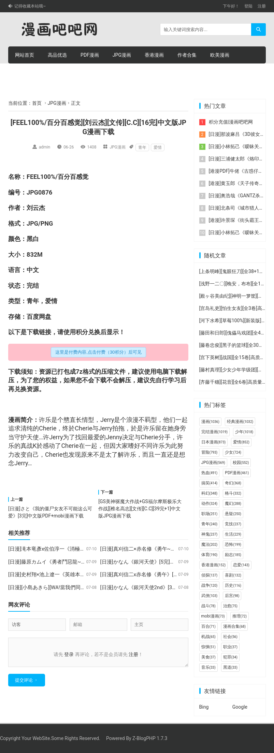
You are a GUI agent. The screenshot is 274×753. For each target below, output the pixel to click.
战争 (209, 585)
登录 (69, 654)
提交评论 (24, 684)
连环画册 (24, 72)
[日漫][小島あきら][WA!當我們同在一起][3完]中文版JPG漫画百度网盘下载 (91, 587)
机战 (208, 636)
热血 (209, 472)
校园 (241, 462)
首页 (37, 103)
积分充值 (90, 72)
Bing (204, 707)
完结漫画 (214, 431)
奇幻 (233, 483)
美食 (208, 657)
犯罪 (230, 657)
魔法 (209, 544)
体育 (209, 554)
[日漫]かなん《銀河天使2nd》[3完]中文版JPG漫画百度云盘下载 (172, 587)
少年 (244, 431)
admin (44, 147)
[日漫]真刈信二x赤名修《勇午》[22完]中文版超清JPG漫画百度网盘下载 (181, 574)
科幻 (209, 493)
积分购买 (57, 72)
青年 (142, 147)
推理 (239, 616)
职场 (209, 513)
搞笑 (209, 483)
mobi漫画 (213, 616)
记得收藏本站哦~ (30, 6)
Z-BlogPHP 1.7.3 (149, 738)
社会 (230, 636)
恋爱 (241, 565)
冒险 (209, 452)
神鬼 (209, 534)
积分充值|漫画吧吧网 (231, 122)
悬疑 (233, 513)
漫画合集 (234, 626)
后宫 (232, 595)
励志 (233, 554)
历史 (233, 585)
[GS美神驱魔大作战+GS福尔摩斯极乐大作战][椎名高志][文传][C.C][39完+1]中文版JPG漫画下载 (139, 508)
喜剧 (233, 575)
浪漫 (132, 419)
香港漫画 (154, 55)
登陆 (248, 6)
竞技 (233, 524)
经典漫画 (240, 421)
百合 (208, 626)
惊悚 (208, 646)
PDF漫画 (90, 55)
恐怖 (233, 544)
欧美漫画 (219, 55)
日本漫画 (213, 442)
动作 (209, 503)
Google (239, 707)
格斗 (233, 493)
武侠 (209, 595)
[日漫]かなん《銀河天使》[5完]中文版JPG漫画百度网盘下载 (168, 562)
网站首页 (24, 55)
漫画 (14, 419)
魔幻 (233, 503)
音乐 (208, 667)
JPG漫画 (122, 55)
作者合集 (187, 55)
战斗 (208, 605)
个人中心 (122, 72)
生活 (233, 534)
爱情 (158, 147)
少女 (233, 452)
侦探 (209, 575)
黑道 (230, 667)
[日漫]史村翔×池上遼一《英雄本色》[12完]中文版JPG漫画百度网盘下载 (89, 574)
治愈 (230, 605)
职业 (230, 646)
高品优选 (57, 55)
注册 (262, 6)
